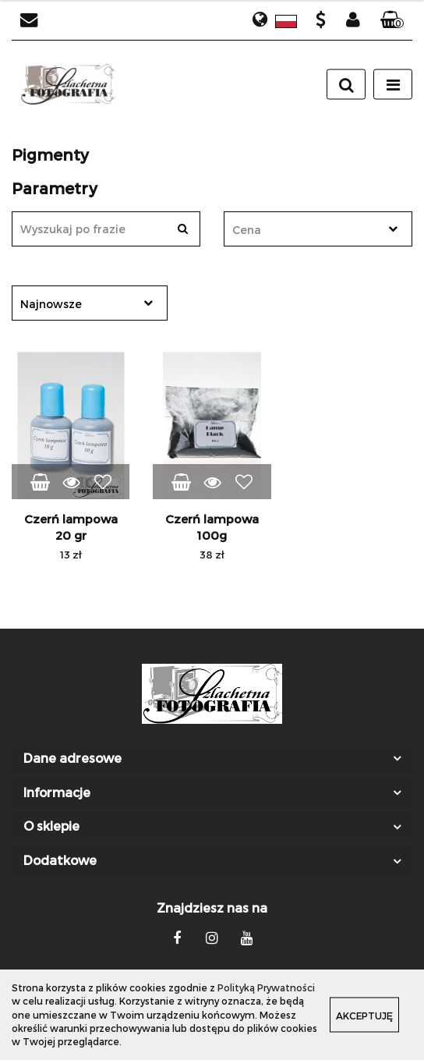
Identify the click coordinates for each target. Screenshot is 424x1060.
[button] (392, 20)
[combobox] (318, 228)
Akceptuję (364, 1015)
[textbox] (304, 229)
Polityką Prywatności (266, 987)
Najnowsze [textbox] (51, 303)
